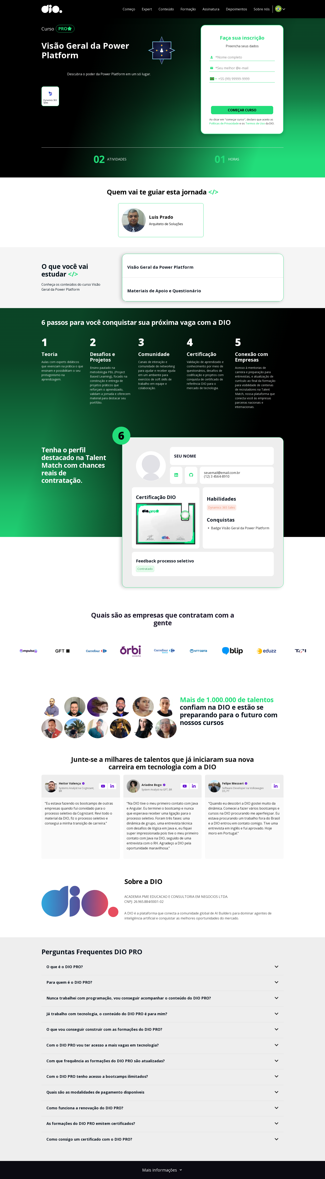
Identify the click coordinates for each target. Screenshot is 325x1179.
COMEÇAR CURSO (242, 110)
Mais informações (162, 1170)
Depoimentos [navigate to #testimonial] (236, 9)
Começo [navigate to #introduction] (129, 9)
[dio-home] (51, 9)
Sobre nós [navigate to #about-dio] (262, 9)
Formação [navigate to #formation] (188, 9)
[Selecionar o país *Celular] (212, 78)
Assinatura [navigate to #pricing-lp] (211, 9)
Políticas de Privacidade (224, 123)
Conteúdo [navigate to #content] (166, 9)
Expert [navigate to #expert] (147, 9)
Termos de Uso (255, 123)
